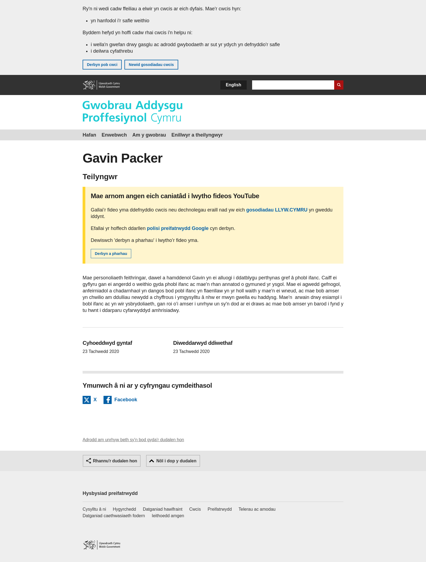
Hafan (89, 135)
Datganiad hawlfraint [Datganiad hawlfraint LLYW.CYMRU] (163, 509)
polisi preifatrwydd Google (178, 228)
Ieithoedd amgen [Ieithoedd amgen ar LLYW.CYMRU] (168, 515)
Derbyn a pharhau (111, 253)
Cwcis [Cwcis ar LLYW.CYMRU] (195, 509)
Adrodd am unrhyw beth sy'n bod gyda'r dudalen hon (133, 439)
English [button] (233, 85)
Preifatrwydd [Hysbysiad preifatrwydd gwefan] (220, 509)
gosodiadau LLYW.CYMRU (276, 210)
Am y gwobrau (149, 135)
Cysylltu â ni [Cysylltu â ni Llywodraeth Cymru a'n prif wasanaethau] (94, 509)
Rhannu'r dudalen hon (115, 461)
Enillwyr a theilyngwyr (197, 135)
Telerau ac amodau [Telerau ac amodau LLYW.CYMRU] (257, 509)
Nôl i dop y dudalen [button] (176, 461)
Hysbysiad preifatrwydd (110, 493)
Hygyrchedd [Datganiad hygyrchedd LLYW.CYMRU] (124, 509)
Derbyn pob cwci (102, 64)
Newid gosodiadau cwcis (151, 64)
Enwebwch (114, 135)
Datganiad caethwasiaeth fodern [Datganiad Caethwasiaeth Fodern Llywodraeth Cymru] (114, 515)
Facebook (125, 400)
